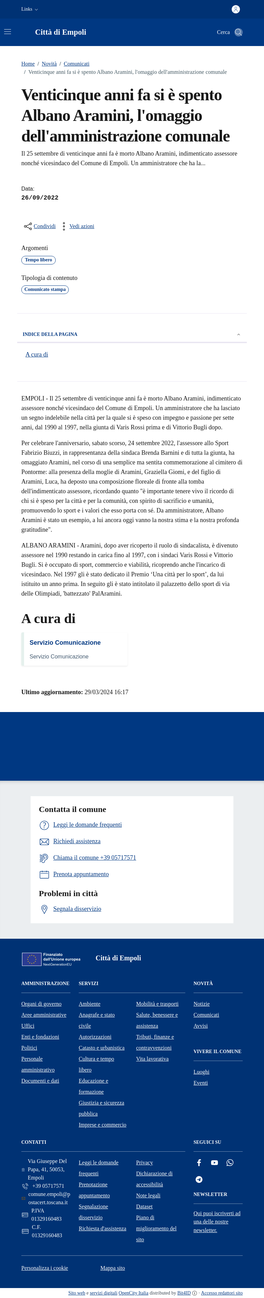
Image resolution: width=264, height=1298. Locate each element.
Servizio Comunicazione (65, 642)
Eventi (201, 1083)
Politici (29, 1048)
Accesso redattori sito (222, 1293)
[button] (30, 9)
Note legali (148, 1195)
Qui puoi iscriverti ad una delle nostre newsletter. (217, 1221)
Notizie (202, 1004)
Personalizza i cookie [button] (44, 1268)
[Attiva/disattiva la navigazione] (7, 31)
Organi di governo (41, 1004)
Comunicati (73, 64)
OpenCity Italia (133, 1293)
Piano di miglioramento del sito (156, 1228)
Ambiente (89, 1004)
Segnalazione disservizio (93, 1212)
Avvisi (201, 1026)
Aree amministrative (43, 1015)
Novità (46, 64)
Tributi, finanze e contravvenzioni (155, 1042)
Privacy (144, 1162)
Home (28, 64)
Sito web (76, 1293)
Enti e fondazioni (40, 1037)
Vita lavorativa (152, 1059)
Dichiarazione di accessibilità (154, 1179)
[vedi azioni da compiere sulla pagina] (76, 226)
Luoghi (201, 1072)
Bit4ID (184, 1293)
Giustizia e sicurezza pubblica (101, 1108)
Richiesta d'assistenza (102, 1228)
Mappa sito (112, 1268)
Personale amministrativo (38, 1064)
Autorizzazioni (95, 1037)
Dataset (144, 1206)
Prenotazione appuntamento (94, 1190)
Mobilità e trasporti (157, 1004)
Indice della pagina (132, 334)
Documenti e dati (40, 1081)
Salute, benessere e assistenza (157, 1020)
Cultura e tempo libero (96, 1064)
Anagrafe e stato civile (97, 1020)
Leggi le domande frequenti (99, 1168)
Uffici (27, 1026)
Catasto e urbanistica (101, 1048)
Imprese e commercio (102, 1125)
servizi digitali (103, 1293)
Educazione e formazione (93, 1086)
